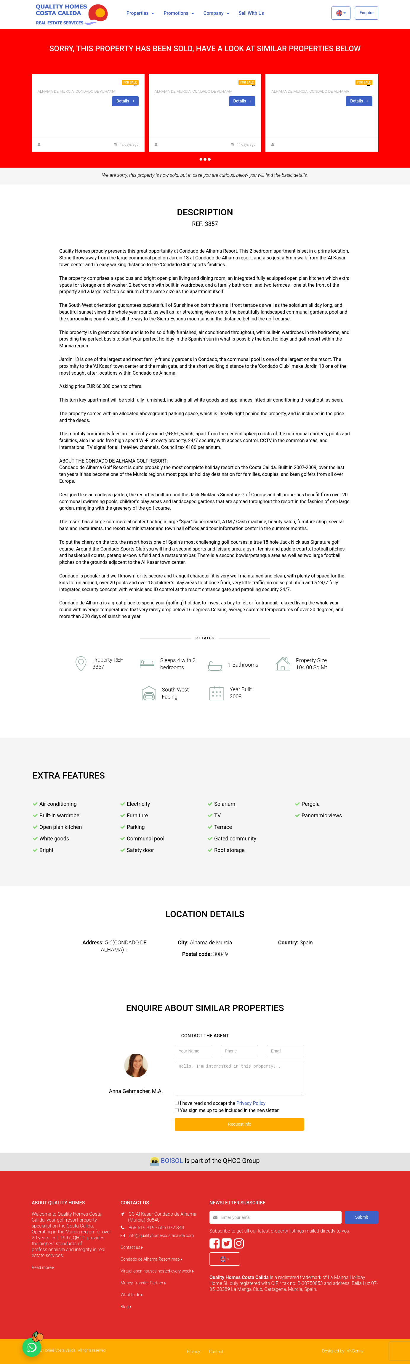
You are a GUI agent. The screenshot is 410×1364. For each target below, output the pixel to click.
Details (125, 101)
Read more (43, 1267)
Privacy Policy (251, 1103)
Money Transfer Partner (143, 1282)
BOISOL (172, 1160)
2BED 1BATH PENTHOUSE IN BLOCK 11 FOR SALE (324, 84)
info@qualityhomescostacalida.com (161, 1235)
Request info (239, 1124)
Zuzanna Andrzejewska (178, 144)
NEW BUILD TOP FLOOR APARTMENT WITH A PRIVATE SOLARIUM (225, 84)
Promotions (176, 13)
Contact (216, 1351)
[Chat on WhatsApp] (31, 1347)
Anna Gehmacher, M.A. (60, 144)
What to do (132, 1294)
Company (214, 13)
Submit (361, 1217)
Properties (137, 13)
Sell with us (251, 13)
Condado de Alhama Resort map (151, 1259)
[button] (340, 13)
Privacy (193, 1351)
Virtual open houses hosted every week (157, 1271)
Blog (126, 1306)
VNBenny (355, 1351)
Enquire (367, 12)
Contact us (132, 1247)
